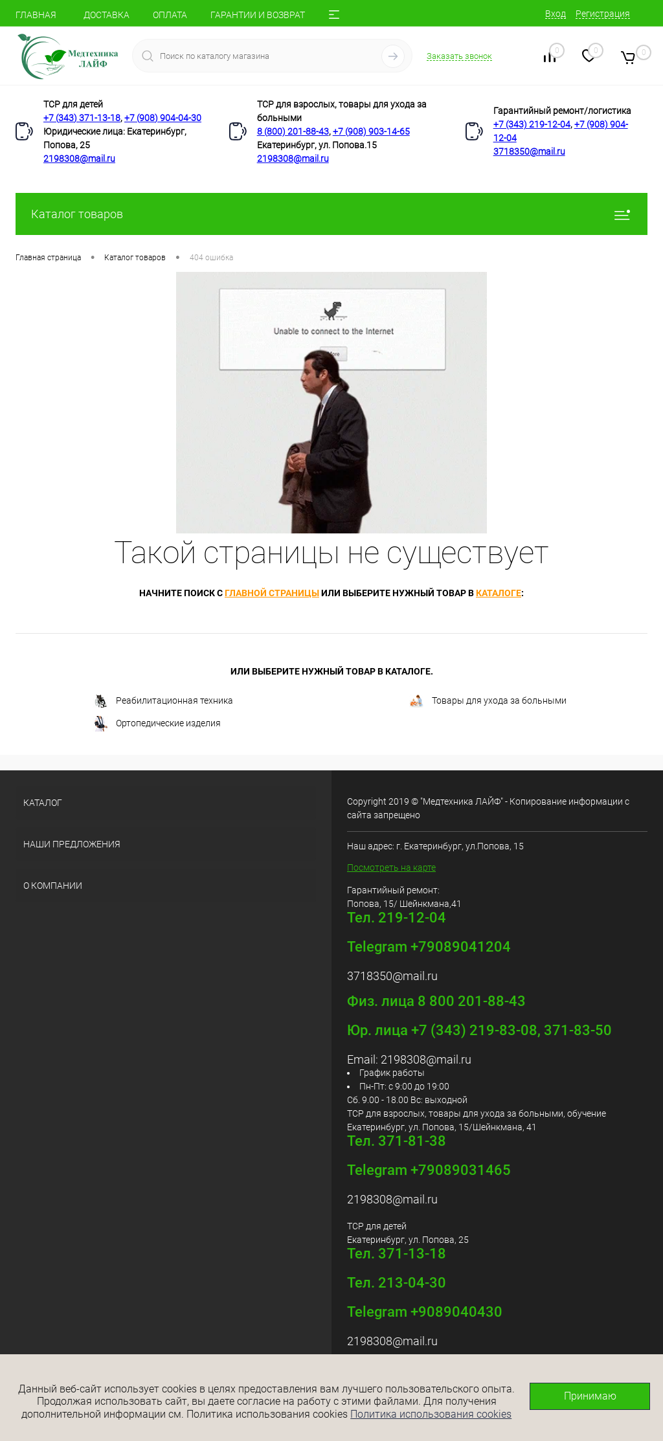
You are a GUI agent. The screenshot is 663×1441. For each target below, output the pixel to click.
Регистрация (603, 13)
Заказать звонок (459, 56)
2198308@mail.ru (79, 158)
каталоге (498, 593)
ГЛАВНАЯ (36, 15)
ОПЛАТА (170, 15)
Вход (555, 13)
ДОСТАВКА (106, 15)
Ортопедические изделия (157, 724)
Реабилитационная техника (163, 701)
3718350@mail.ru (529, 151)
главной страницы (272, 593)
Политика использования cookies (430, 1414)
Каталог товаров (331, 214)
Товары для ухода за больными (488, 701)
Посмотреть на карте (391, 867)
